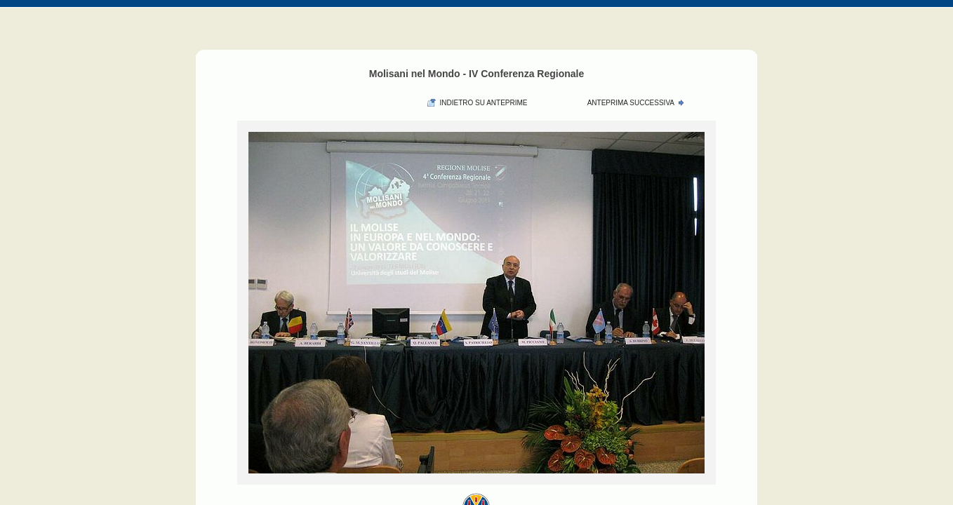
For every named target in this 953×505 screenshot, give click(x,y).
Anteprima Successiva (630, 103)
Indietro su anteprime (483, 103)
